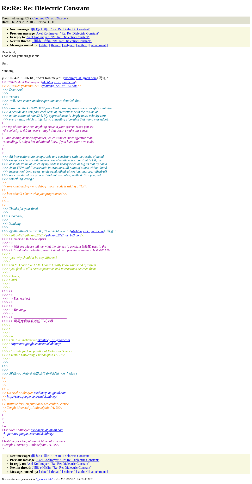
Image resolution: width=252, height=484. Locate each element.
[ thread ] (55, 45)
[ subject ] (68, 45)
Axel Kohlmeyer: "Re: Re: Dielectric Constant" (67, 33)
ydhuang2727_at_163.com (59, 86)
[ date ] (43, 45)
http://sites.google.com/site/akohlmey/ (36, 344)
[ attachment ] (98, 45)
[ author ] (82, 45)
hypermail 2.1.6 (44, 478)
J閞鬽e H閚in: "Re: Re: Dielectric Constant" (60, 29)
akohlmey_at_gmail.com (80, 78)
